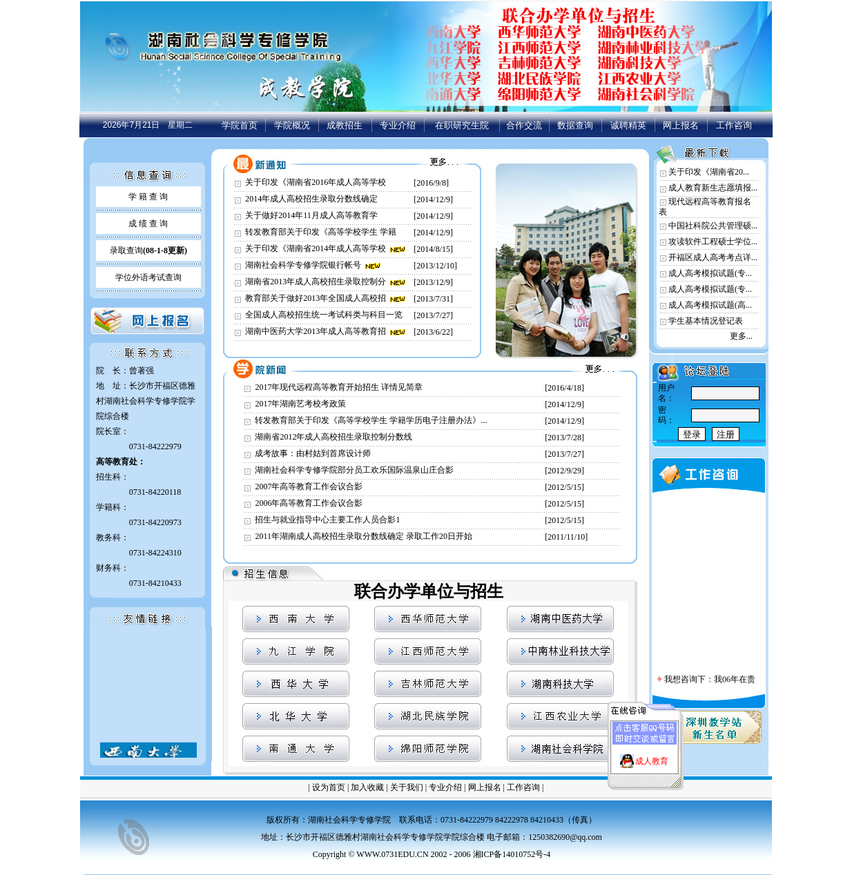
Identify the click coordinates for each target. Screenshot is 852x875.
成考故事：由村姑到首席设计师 (313, 453)
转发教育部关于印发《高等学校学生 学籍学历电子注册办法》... (371, 420)
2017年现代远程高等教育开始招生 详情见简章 (339, 387)
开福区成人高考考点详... (712, 257)
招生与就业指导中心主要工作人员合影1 (327, 519)
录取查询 (148, 250)
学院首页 (240, 125)
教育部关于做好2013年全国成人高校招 (315, 298)
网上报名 (681, 125)
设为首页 (328, 787)
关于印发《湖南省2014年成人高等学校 (315, 248)
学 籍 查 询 (148, 196)
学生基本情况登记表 (705, 321)
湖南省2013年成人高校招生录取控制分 (315, 281)
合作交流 (524, 125)
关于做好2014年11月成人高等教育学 (311, 215)
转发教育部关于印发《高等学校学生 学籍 (320, 232)
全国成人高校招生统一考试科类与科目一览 (324, 314)
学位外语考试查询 (148, 277)
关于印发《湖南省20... (708, 172)
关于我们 (406, 787)
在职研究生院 (462, 125)
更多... (741, 336)
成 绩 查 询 (148, 223)
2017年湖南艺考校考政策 (300, 404)
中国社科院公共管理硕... (712, 225)
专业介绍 (398, 125)
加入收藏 (367, 787)
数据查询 (575, 125)
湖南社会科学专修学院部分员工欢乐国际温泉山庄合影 (354, 470)
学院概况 (292, 125)
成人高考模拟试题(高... (710, 305)
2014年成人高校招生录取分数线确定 (311, 199)
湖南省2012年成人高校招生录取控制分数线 (333, 437)
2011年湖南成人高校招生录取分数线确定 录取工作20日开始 (363, 536)
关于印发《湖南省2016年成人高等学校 (315, 182)
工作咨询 (734, 125)
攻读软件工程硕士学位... (712, 241)
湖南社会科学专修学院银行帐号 (303, 265)
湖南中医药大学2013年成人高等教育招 (315, 331)
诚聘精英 (628, 125)
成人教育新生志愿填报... (712, 188)
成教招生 (344, 125)
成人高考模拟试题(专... (710, 273)
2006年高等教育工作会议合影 (308, 503)
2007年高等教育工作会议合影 (308, 486)
